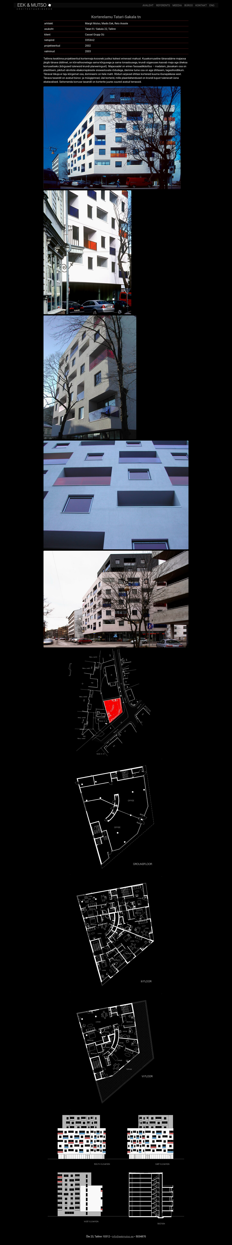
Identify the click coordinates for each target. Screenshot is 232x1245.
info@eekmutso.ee (123, 1236)
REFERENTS (163, 5)
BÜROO (188, 5)
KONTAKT (201, 5)
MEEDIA (177, 5)
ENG (211, 5)
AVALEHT (148, 5)
